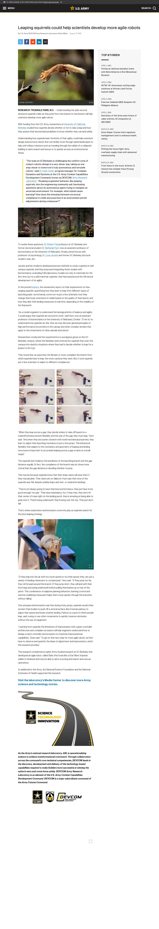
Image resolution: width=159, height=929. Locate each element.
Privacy (50, 918)
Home (25, 918)
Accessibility (81, 918)
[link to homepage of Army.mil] (79, 8)
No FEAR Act (106, 918)
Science (35, 297)
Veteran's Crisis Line (126, 918)
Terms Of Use (64, 918)
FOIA (95, 918)
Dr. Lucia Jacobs (50, 265)
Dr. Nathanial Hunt (50, 257)
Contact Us (37, 918)
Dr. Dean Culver (46, 180)
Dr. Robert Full (51, 254)
